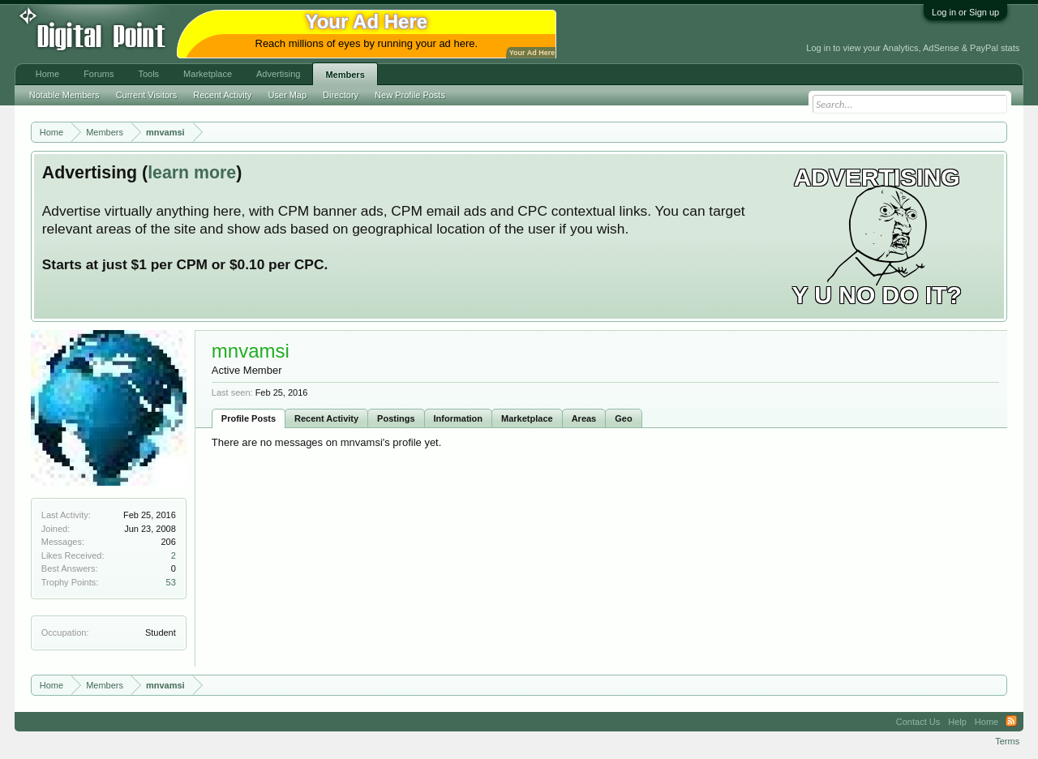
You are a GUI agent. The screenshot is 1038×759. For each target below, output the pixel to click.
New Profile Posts (410, 95)
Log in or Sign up (965, 12)
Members (344, 74)
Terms (1007, 741)
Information (458, 418)
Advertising (278, 74)
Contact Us (918, 722)
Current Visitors (147, 95)
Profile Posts (248, 418)
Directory (340, 95)
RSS (1011, 721)
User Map (287, 95)
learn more (192, 172)
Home (47, 74)
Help (957, 722)
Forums (99, 74)
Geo (623, 418)
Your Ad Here (532, 53)
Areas (584, 418)
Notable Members (64, 95)
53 (171, 582)
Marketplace (527, 418)
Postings (395, 418)
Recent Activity (326, 418)
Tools (148, 74)
